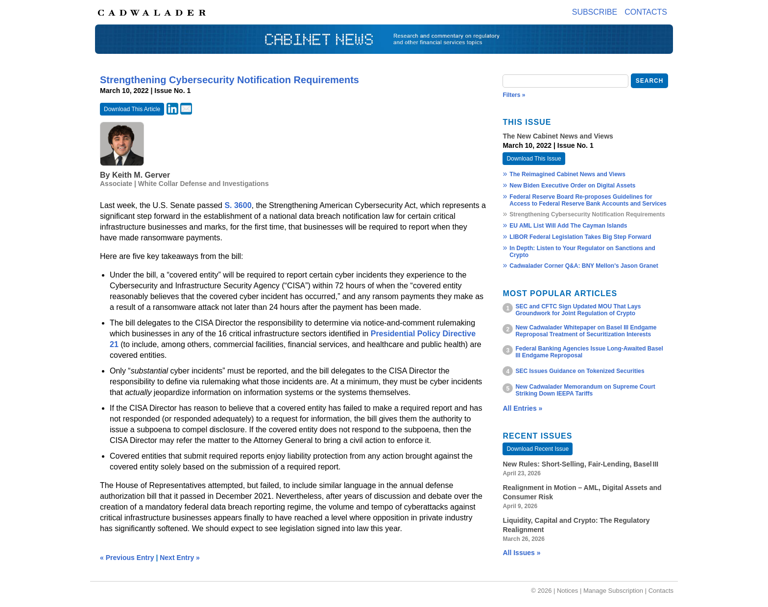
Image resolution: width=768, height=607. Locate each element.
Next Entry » (180, 557)
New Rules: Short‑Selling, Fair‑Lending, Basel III (580, 464)
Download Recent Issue (537, 448)
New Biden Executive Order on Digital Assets (572, 185)
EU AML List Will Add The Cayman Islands (568, 225)
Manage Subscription (613, 590)
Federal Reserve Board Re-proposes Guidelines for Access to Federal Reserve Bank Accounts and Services (587, 200)
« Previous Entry (127, 557)
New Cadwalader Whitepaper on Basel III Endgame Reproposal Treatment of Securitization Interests (585, 331)
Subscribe (594, 12)
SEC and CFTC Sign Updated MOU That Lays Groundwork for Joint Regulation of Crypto (578, 310)
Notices (567, 590)
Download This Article (132, 109)
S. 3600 (237, 205)
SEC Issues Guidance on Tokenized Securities (579, 371)
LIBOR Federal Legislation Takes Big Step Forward (580, 236)
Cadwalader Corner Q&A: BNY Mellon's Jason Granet (583, 265)
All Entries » (522, 408)
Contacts (645, 12)
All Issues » (521, 553)
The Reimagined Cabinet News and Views (567, 174)
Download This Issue (533, 158)
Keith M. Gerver (141, 175)
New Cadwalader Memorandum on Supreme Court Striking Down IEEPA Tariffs (585, 390)
